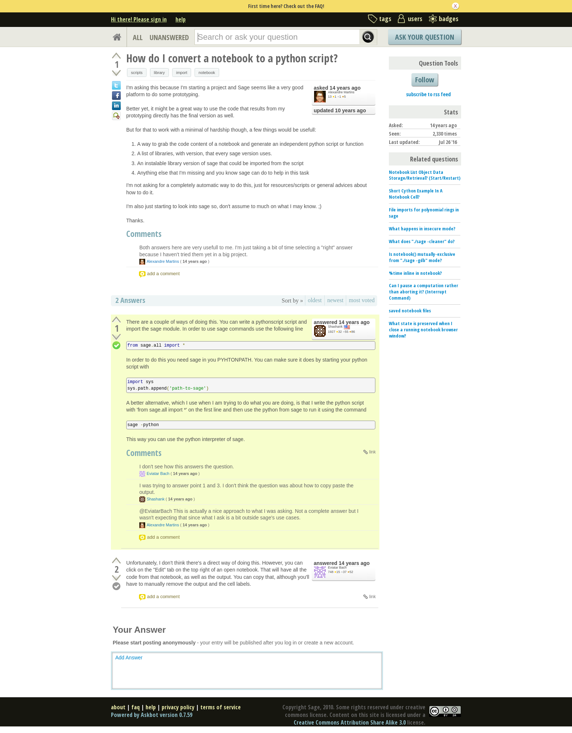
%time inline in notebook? (415, 273)
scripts (137, 72)
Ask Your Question (424, 37)
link (372, 452)
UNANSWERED (169, 37)
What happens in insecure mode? (422, 228)
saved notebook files (410, 310)
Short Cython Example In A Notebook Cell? (415, 193)
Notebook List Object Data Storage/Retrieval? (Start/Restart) (424, 175)
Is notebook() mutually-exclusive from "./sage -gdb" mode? (422, 257)
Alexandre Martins (341, 92)
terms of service (220, 707)
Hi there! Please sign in (139, 19)
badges (449, 18)
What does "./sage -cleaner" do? (422, 241)
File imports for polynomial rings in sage (424, 212)
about (118, 707)
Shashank (335, 326)
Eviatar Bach (158, 473)
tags (385, 18)
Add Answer (129, 657)
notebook (206, 72)
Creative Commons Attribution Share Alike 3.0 (350, 722)
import (182, 72)
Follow (424, 80)
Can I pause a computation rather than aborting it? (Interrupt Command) (423, 291)
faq (135, 707)
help (180, 19)
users (415, 18)
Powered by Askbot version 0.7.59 (151, 715)
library (159, 72)
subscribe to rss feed (428, 94)
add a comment (163, 273)
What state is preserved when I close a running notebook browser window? (423, 329)
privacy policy (178, 707)
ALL (138, 37)
